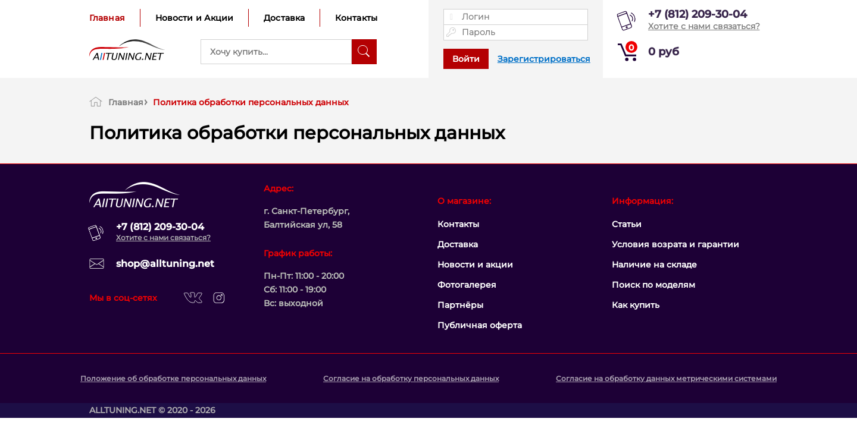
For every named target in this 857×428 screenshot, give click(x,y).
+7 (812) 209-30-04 (697, 14)
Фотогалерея (466, 284)
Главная (107, 17)
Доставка (284, 17)
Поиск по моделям (653, 284)
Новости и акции (475, 264)
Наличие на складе (654, 264)
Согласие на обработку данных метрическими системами (666, 378)
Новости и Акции (194, 17)
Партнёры (460, 305)
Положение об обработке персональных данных (173, 378)
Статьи (627, 224)
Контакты (356, 17)
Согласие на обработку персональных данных (411, 378)
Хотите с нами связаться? (704, 26)
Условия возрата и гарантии (675, 244)
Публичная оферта (479, 325)
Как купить (635, 305)
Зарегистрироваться (544, 59)
